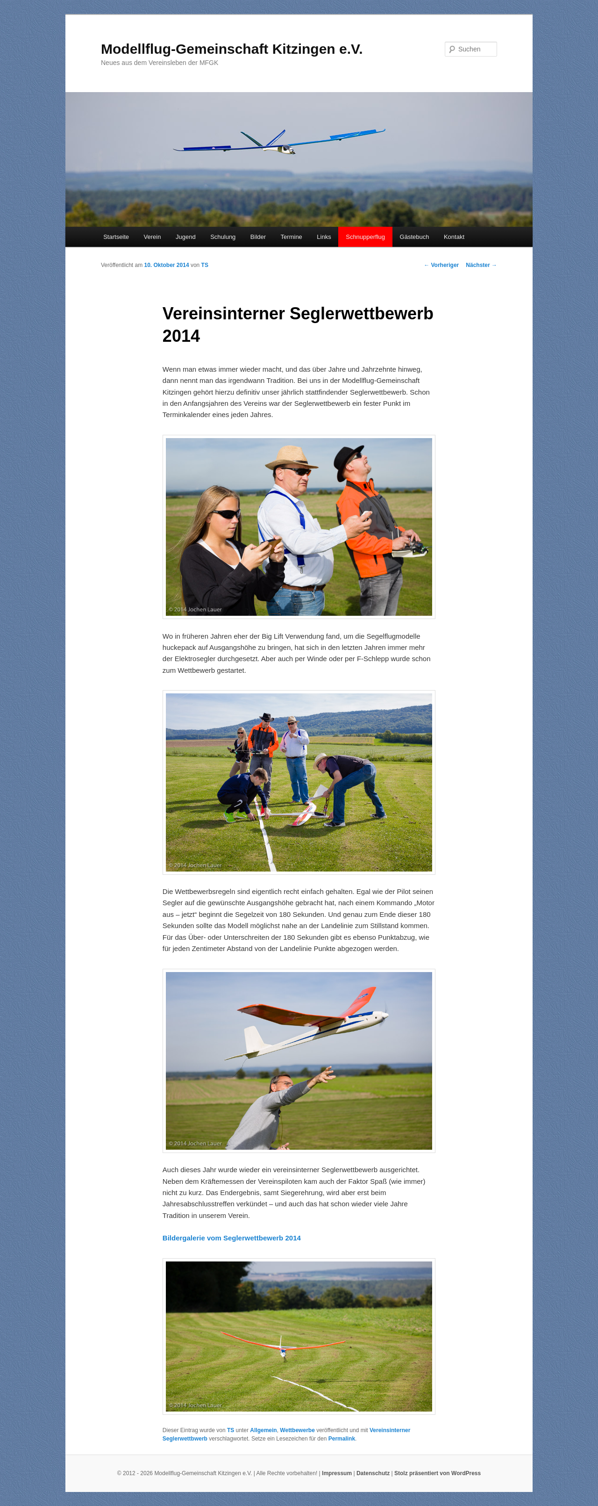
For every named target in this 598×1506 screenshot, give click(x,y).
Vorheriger (441, 265)
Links (324, 236)
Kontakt (454, 236)
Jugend (186, 236)
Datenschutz (373, 1473)
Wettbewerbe (297, 1430)
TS (204, 265)
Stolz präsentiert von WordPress (437, 1473)
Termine (291, 236)
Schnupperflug (365, 236)
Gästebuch (414, 236)
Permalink (341, 1438)
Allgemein (263, 1430)
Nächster (481, 265)
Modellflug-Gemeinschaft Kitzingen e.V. (232, 49)
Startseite (116, 236)
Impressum (337, 1473)
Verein (152, 236)
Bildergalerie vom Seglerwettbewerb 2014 (232, 1238)
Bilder (258, 236)
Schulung (222, 236)
